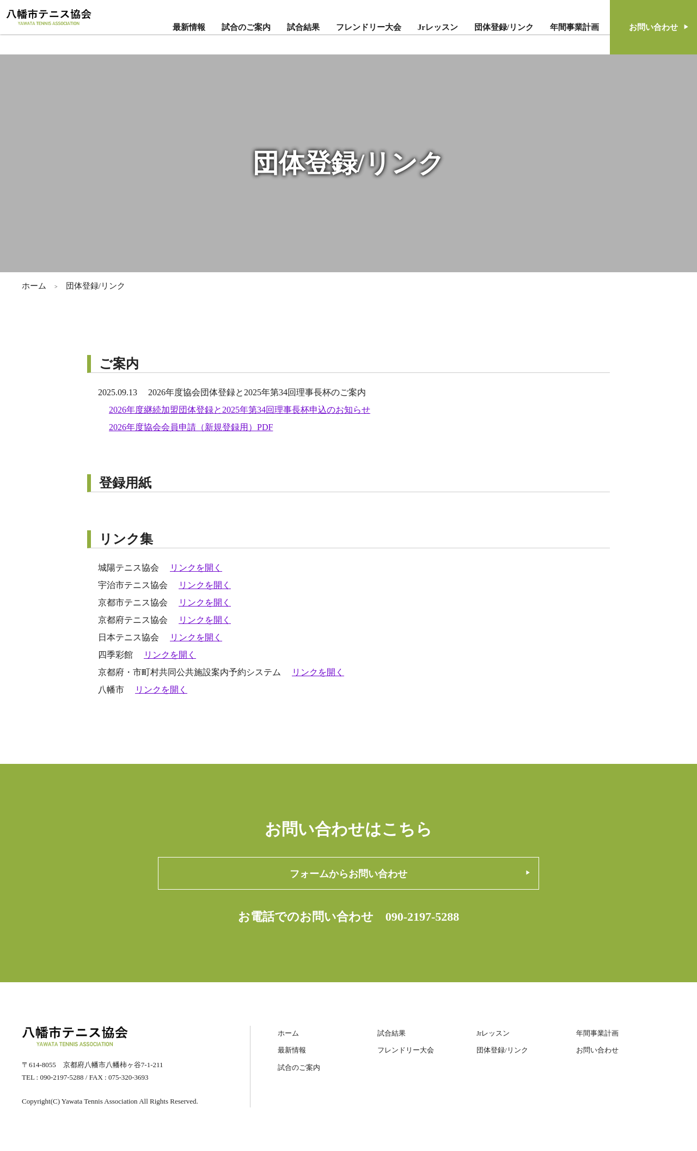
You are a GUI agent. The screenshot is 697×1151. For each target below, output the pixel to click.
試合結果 (303, 27)
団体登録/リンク (504, 27)
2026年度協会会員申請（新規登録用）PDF (191, 427)
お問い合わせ (597, 1050)
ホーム (34, 285)
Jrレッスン (438, 27)
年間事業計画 (574, 27)
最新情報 (189, 27)
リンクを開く (196, 567)
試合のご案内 (246, 27)
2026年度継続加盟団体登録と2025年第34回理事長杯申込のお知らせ (239, 409)
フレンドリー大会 (368, 27)
